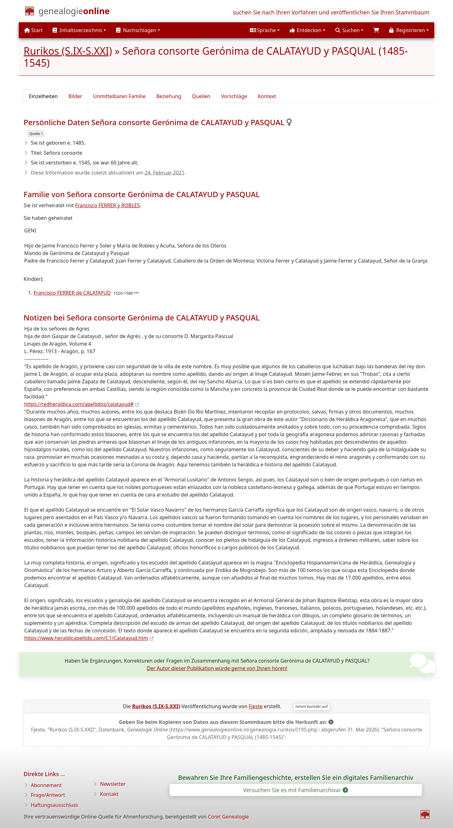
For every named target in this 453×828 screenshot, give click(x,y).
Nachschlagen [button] (136, 30)
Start (33, 30)
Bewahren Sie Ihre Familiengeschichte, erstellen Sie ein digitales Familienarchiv (295, 777)
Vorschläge (234, 96)
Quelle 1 (36, 133)
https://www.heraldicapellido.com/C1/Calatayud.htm (86, 638)
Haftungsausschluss (54, 805)
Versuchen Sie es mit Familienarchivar (295, 790)
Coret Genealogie (228, 816)
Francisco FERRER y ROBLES (107, 205)
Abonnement (46, 785)
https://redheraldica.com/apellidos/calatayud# (79, 404)
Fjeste (256, 706)
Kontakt (109, 794)
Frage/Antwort (48, 795)
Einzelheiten (43, 96)
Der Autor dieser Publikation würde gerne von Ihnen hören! (217, 668)
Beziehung (168, 96)
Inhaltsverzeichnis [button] (77, 30)
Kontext (267, 96)
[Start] (74, 12)
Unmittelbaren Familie (119, 96)
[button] (265, 30)
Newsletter (113, 784)
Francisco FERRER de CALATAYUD (72, 292)
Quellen (201, 96)
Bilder (75, 96)
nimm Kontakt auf (311, 706)
